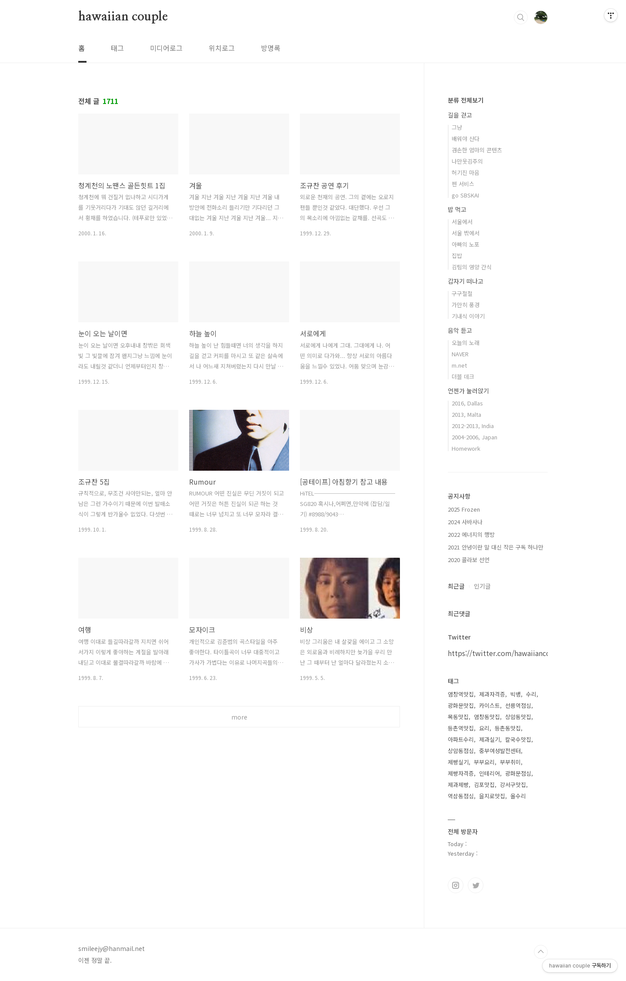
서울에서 (462, 222)
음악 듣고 (460, 330)
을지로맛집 (492, 796)
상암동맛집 (518, 717)
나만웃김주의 (467, 161)
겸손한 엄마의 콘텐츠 (477, 150)
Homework (466, 448)
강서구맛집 (513, 784)
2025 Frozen (464, 509)
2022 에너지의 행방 (471, 534)
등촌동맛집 (508, 728)
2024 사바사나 (465, 522)
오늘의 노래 (465, 342)
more (239, 717)
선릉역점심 (518, 705)
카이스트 (489, 705)
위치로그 (222, 48)
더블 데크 (463, 376)
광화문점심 (518, 773)
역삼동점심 (461, 796)
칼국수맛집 (518, 739)
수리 (531, 694)
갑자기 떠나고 (465, 281)
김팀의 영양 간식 (472, 267)
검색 (520, 17)
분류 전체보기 (465, 100)
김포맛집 (484, 784)
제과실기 (489, 739)
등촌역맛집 (461, 728)
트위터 (475, 885)
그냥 (457, 127)
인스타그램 (455, 885)
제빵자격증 (461, 773)
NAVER (460, 354)
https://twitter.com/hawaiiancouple (506, 653)
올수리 (518, 796)
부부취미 (510, 762)
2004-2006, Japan (474, 437)
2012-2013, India (473, 426)
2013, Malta (466, 414)
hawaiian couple (123, 17)
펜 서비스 (463, 184)
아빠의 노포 (465, 244)
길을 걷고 (460, 114)
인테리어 (489, 773)
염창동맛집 (487, 717)
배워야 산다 (465, 138)
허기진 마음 (465, 172)
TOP (541, 952)
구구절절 (462, 293)
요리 (484, 728)
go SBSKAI (465, 195)
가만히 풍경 (465, 305)
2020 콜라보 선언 (468, 560)
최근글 (456, 586)
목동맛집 (458, 717)
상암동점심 (461, 751)
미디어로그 (166, 48)
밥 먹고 (457, 209)
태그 (117, 48)
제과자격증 (492, 694)
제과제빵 (458, 784)
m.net (459, 365)
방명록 (270, 48)
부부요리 (484, 762)
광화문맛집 (461, 705)
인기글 (482, 586)
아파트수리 (461, 739)
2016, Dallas (467, 403)
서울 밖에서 (465, 233)
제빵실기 (458, 762)
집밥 (457, 255)
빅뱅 (515, 694)
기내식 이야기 (468, 316)
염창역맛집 (461, 694)
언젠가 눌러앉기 (468, 390)
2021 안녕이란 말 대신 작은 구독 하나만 (495, 547)
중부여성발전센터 (500, 751)
